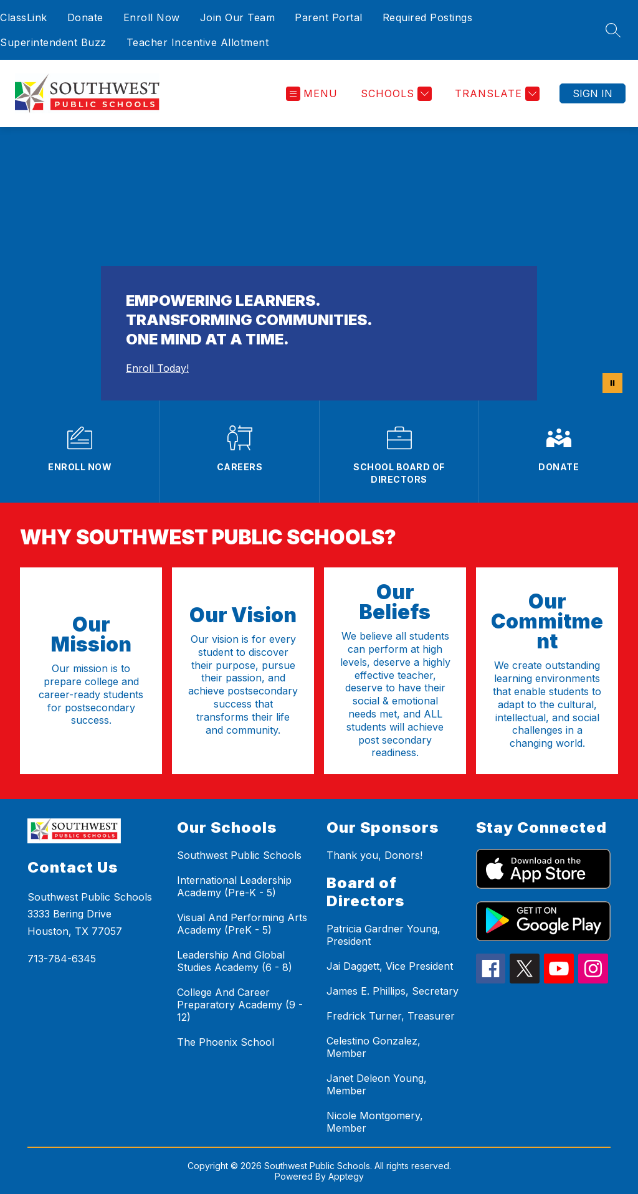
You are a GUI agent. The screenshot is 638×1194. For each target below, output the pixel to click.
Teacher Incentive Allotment (197, 42)
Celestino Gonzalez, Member (373, 1047)
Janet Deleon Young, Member (376, 1084)
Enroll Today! (157, 368)
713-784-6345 (61, 958)
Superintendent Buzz (53, 42)
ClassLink (23, 17)
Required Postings (428, 17)
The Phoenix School (225, 1042)
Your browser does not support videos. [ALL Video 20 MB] (319, 263)
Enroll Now (151, 17)
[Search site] (613, 29)
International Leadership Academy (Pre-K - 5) (234, 886)
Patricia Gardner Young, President (383, 934)
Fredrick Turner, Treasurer (390, 1016)
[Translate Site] (496, 94)
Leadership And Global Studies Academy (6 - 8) (234, 961)
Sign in (592, 93)
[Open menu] (312, 94)
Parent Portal (329, 17)
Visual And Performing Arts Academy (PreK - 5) (242, 923)
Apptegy (346, 1176)
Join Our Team (237, 17)
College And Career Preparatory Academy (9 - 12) (240, 1004)
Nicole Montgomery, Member (374, 1121)
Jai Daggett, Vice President (389, 966)
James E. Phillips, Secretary (392, 991)
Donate (85, 17)
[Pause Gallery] (612, 383)
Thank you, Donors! (374, 855)
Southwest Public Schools (239, 855)
